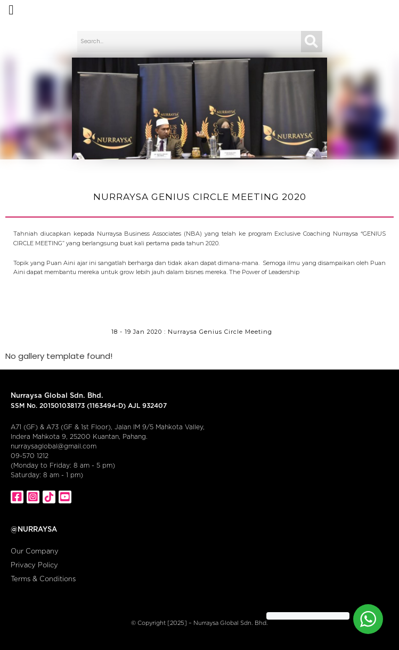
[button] (11, 10)
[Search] (311, 41)
